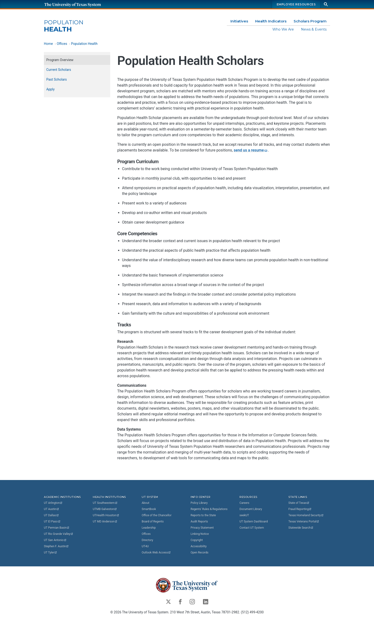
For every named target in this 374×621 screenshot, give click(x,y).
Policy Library (199, 503)
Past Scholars (56, 79)
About (145, 503)
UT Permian (57, 527)
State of (299, 503)
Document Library (250, 509)
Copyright (197, 540)
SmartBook (149, 509)
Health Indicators (270, 21)
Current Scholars (58, 70)
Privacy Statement (202, 527)
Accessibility (199, 546)
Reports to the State (203, 515)
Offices (62, 44)
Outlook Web (156, 552)
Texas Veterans (303, 521)
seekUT (244, 515)
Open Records (199, 552)
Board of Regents (153, 521)
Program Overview (59, 60)
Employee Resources (296, 4)
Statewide (301, 527)
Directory (147, 540)
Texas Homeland (306, 515)
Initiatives (239, 21)
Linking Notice (200, 534)
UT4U (145, 546)
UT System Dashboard (253, 521)
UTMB (105, 509)
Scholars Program (310, 21)
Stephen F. (56, 546)
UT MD (105, 521)
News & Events (314, 29)
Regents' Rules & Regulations (209, 509)
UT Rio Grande (58, 534)
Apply (50, 89)
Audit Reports (199, 521)
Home (48, 44)
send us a (251, 150)
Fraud (300, 509)
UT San (55, 540)
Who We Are (283, 29)
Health (63, 26)
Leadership (149, 527)
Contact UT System (251, 527)
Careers (244, 503)
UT (53, 503)
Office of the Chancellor (156, 515)
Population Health (84, 44)
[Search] (326, 4)
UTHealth (106, 515)
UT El (52, 521)
